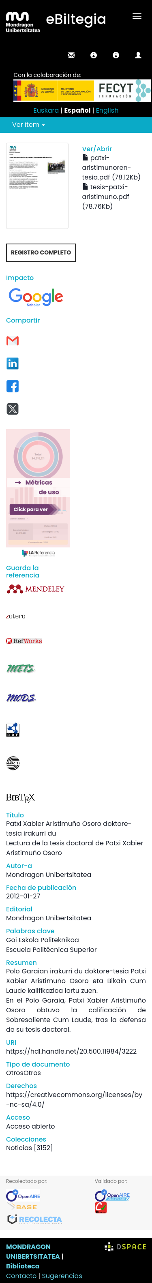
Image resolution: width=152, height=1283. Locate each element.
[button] (93, 55)
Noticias (19, 1148)
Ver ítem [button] (28, 124)
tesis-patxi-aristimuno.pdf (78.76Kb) (105, 196)
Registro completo (41, 252)
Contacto (21, 1276)
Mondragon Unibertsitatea (48, 874)
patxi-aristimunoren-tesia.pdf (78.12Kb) (111, 167)
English (107, 110)
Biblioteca (23, 1266)
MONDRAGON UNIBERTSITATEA (33, 1251)
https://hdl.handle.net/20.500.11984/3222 (71, 1051)
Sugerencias (62, 1276)
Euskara (46, 110)
